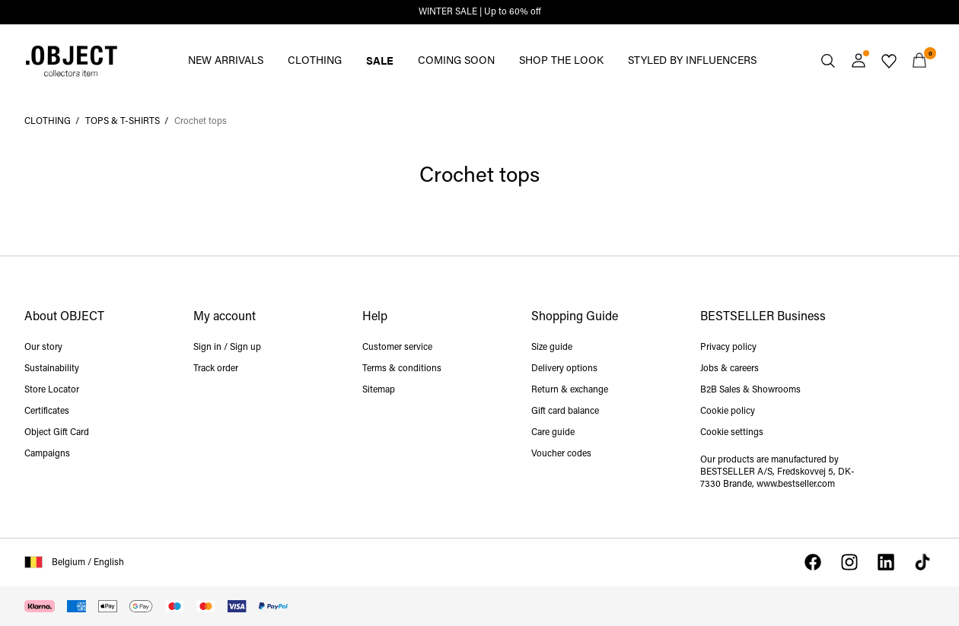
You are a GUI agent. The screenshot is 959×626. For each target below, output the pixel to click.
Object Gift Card (56, 432)
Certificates (46, 411)
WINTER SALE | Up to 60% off (480, 12)
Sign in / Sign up (227, 347)
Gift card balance (565, 411)
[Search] (828, 61)
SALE (379, 60)
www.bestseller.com (796, 484)
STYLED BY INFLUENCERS (692, 61)
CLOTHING (315, 61)
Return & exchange (569, 390)
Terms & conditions (401, 368)
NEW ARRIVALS (225, 61)
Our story (43, 347)
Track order (215, 368)
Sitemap (378, 390)
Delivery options (564, 368)
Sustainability (51, 368)
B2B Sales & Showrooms (750, 390)
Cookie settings (731, 432)
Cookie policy (727, 411)
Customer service (397, 347)
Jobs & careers (729, 368)
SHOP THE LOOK (561, 61)
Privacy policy (728, 347)
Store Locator (51, 390)
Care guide (553, 432)
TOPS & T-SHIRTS (122, 121)
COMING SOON (456, 61)
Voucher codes (561, 454)
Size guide (551, 347)
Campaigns (47, 454)
